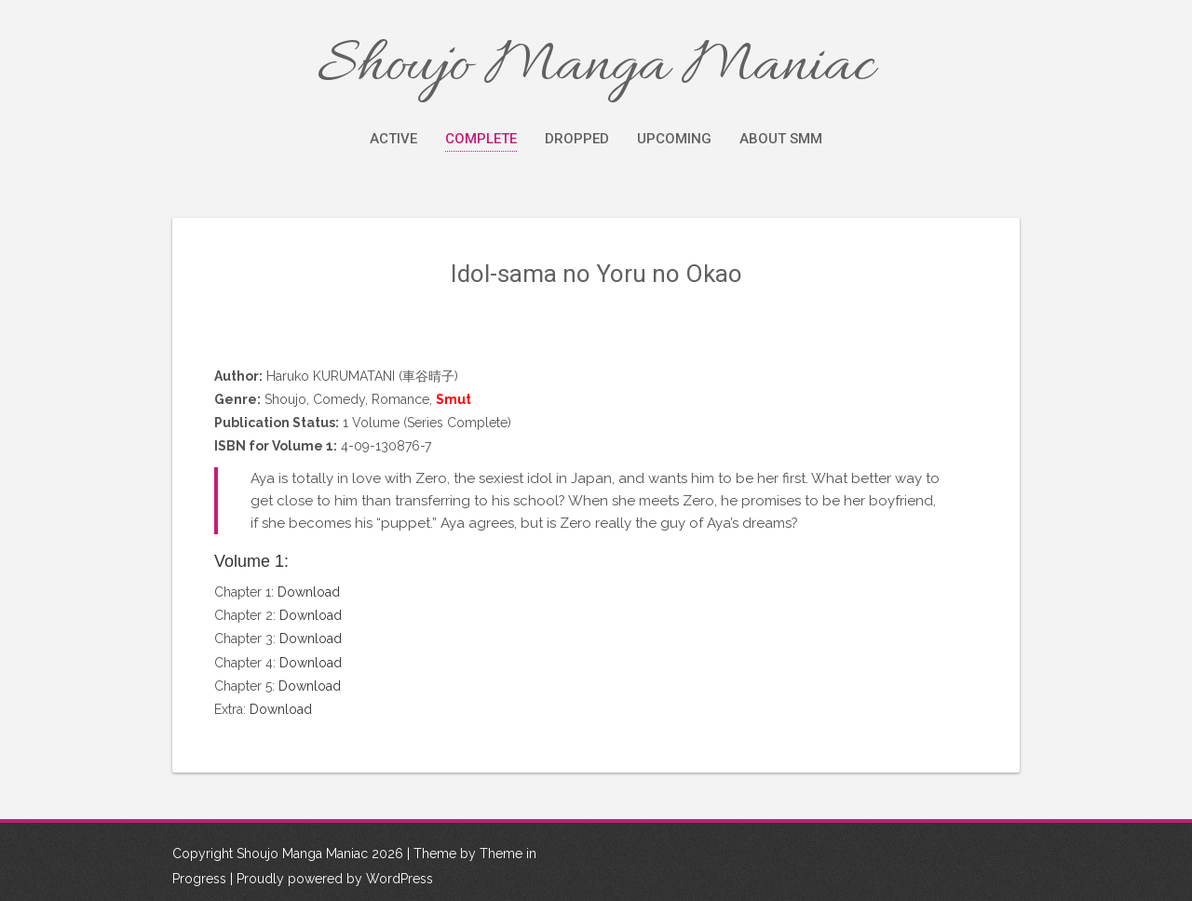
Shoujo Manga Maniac (596, 67)
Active (393, 138)
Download (309, 592)
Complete (481, 138)
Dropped (577, 138)
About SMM (780, 138)
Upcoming (674, 138)
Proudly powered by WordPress (335, 878)
